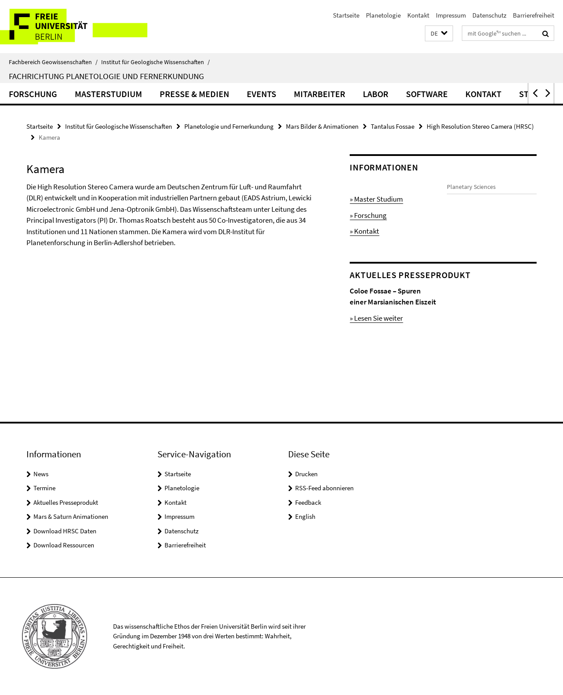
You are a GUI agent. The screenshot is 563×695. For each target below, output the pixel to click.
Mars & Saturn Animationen (70, 516)
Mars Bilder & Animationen (322, 126)
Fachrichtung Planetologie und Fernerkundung (106, 76)
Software (427, 93)
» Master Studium (376, 199)
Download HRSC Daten (64, 531)
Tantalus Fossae (392, 126)
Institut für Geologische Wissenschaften (155, 62)
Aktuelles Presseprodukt (65, 502)
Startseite (346, 15)
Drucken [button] (306, 474)
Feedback (308, 502)
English (305, 516)
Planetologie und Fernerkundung (229, 126)
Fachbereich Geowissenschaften (53, 62)
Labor (375, 93)
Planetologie (383, 15)
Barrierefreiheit (533, 15)
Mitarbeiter (319, 93)
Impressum (451, 15)
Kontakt (418, 15)
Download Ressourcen (63, 545)
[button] (439, 33)
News (40, 474)
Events (261, 93)
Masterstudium (108, 93)
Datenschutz (489, 15)
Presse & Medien (194, 93)
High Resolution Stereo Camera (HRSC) (480, 126)
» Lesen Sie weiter (376, 329)
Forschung (33, 93)
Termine (44, 488)
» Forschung (368, 215)
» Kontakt (364, 231)
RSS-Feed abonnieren (324, 488)
